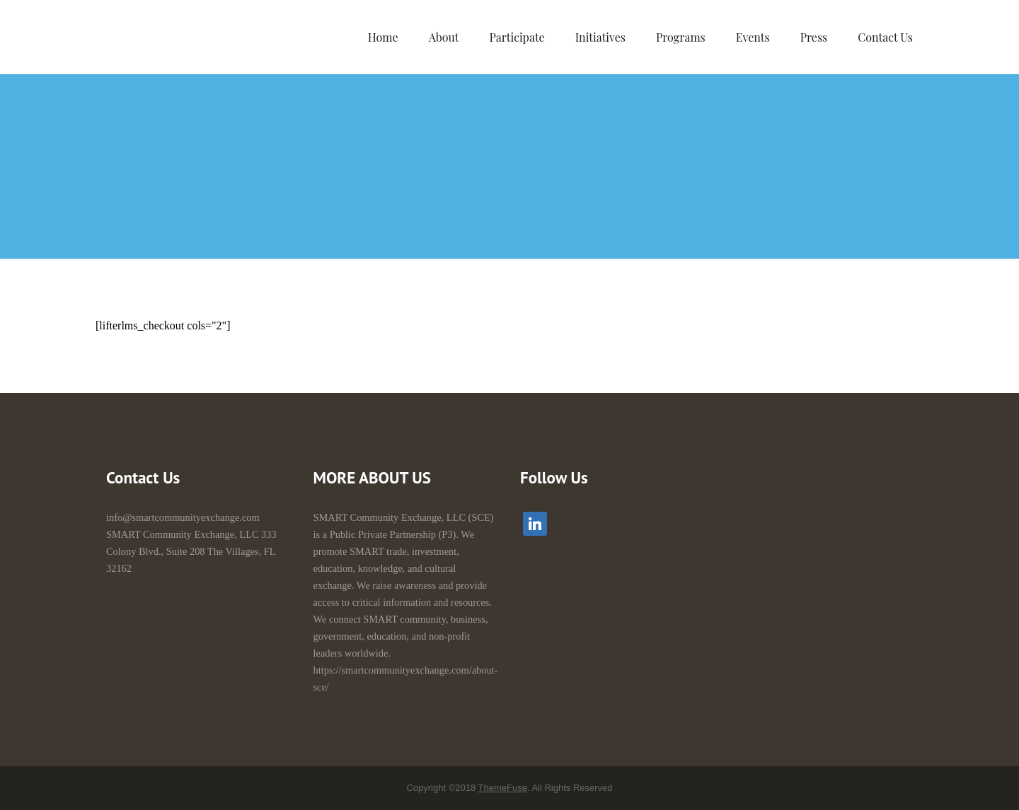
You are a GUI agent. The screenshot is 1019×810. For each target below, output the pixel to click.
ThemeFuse (502, 787)
